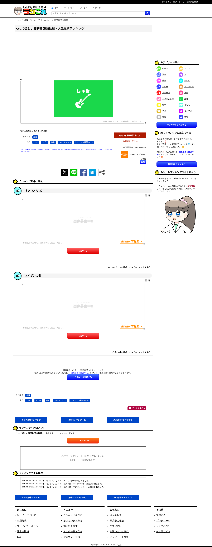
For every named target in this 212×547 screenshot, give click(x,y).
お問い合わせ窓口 (119, 531)
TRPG (35, 142)
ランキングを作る (72, 520)
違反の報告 (116, 515)
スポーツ (163, 92)
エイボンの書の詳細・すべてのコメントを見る (130, 352)
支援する (161, 515)
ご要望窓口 (116, 526)
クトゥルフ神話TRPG (84, 142)
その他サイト (163, 531)
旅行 (183, 92)
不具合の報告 (117, 520)
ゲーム (162, 68)
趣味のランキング (32, 20)
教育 (161, 117)
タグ (85, 8)
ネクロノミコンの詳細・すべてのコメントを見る (129, 267)
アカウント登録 (71, 537)
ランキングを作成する (176, 125)
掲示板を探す (70, 526)
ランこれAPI (162, 526)
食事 (161, 105)
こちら (105, 149)
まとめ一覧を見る (72, 531)
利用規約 (21, 520)
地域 (183, 117)
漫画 (161, 74)
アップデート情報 (119, 537)
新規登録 (191, 186)
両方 (56, 8)
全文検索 (97, 8)
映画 (161, 80)
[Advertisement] (83, 56)
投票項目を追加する (176, 164)
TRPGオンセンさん (138, 154)
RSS (19, 537)
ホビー (45, 142)
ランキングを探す (72, 515)
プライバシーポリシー (29, 526)
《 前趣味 (31, 420)
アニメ (184, 68)
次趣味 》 (123, 420)
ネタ (161, 111)
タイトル (71, 8)
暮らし (184, 105)
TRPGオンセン (65, 142)
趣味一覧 (77, 420)
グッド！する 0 (137, 408)
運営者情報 (23, 531)
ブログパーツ (163, 520)
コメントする (83, 440)
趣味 (35, 137)
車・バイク (186, 86)
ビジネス (185, 111)
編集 (143, 162)
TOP (19, 20)
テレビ (184, 80)
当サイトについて (26, 515)
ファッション (165, 99)
